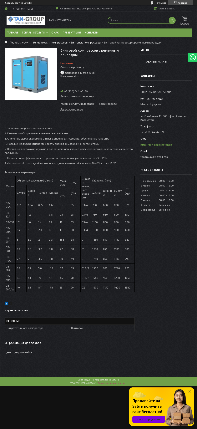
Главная (12, 32)
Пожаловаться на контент (112, 383)
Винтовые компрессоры (86, 42)
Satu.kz (115, 379)
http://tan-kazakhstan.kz (156, 144)
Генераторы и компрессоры (50, 42)
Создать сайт (12, 2)
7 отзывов (160, 2)
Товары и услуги (33, 32)
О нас (55, 32)
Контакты (91, 32)
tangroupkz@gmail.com (154, 156)
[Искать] (172, 20)
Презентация (72, 32)
